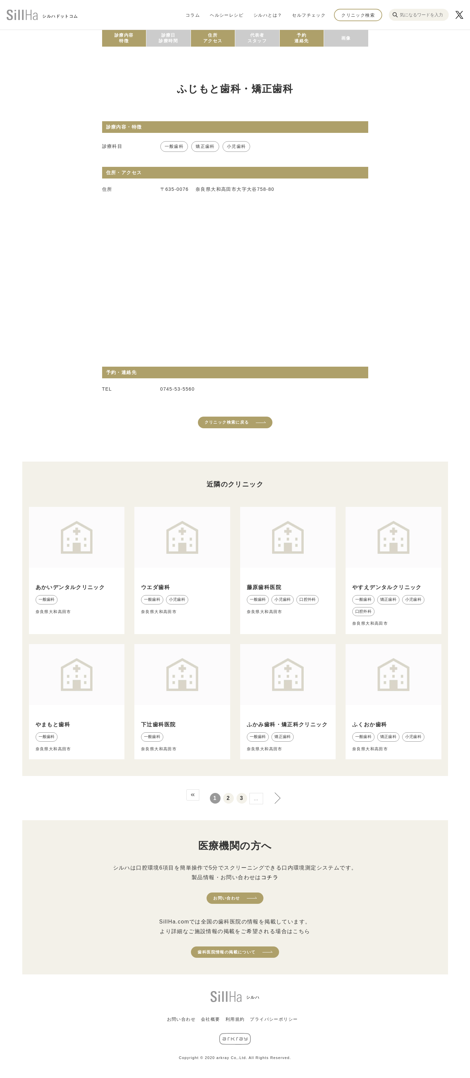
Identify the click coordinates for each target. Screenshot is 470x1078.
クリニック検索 (358, 14)
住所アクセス (213, 38)
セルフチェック (309, 14)
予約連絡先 (301, 38)
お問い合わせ (226, 898)
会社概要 (210, 1019)
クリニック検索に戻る (227, 422)
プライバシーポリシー (274, 1019)
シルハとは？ (267, 14)
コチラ (269, 877)
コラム (193, 14)
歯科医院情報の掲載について (226, 952)
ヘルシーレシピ (226, 14)
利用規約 (235, 1019)
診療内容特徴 (124, 38)
